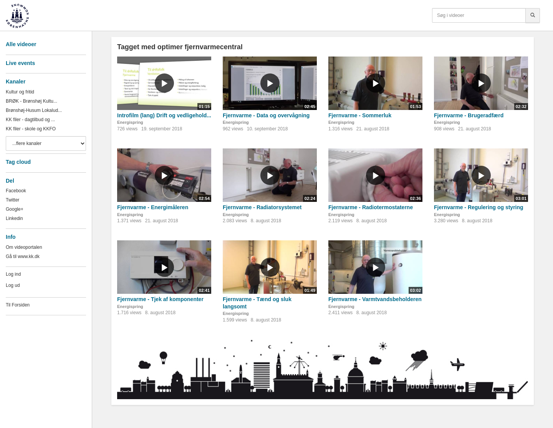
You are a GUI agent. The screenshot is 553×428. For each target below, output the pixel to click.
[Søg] (532, 15)
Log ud (13, 285)
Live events (20, 63)
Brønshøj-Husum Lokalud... (34, 110)
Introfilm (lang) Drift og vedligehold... (164, 115)
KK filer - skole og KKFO (31, 129)
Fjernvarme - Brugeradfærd (468, 115)
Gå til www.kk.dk (23, 256)
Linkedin (14, 218)
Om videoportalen (24, 247)
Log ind (13, 274)
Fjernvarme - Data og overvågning (266, 115)
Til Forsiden (18, 305)
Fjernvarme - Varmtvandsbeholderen (375, 299)
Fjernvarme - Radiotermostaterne (370, 207)
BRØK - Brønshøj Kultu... (31, 101)
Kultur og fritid (20, 92)
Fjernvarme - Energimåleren (152, 207)
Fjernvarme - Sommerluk (359, 115)
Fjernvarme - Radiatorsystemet (262, 207)
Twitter (12, 200)
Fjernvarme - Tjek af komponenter (160, 299)
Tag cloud (18, 162)
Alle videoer (21, 44)
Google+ (14, 209)
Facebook (16, 190)
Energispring (130, 122)
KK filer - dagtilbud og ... (30, 119)
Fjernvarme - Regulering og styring (478, 207)
